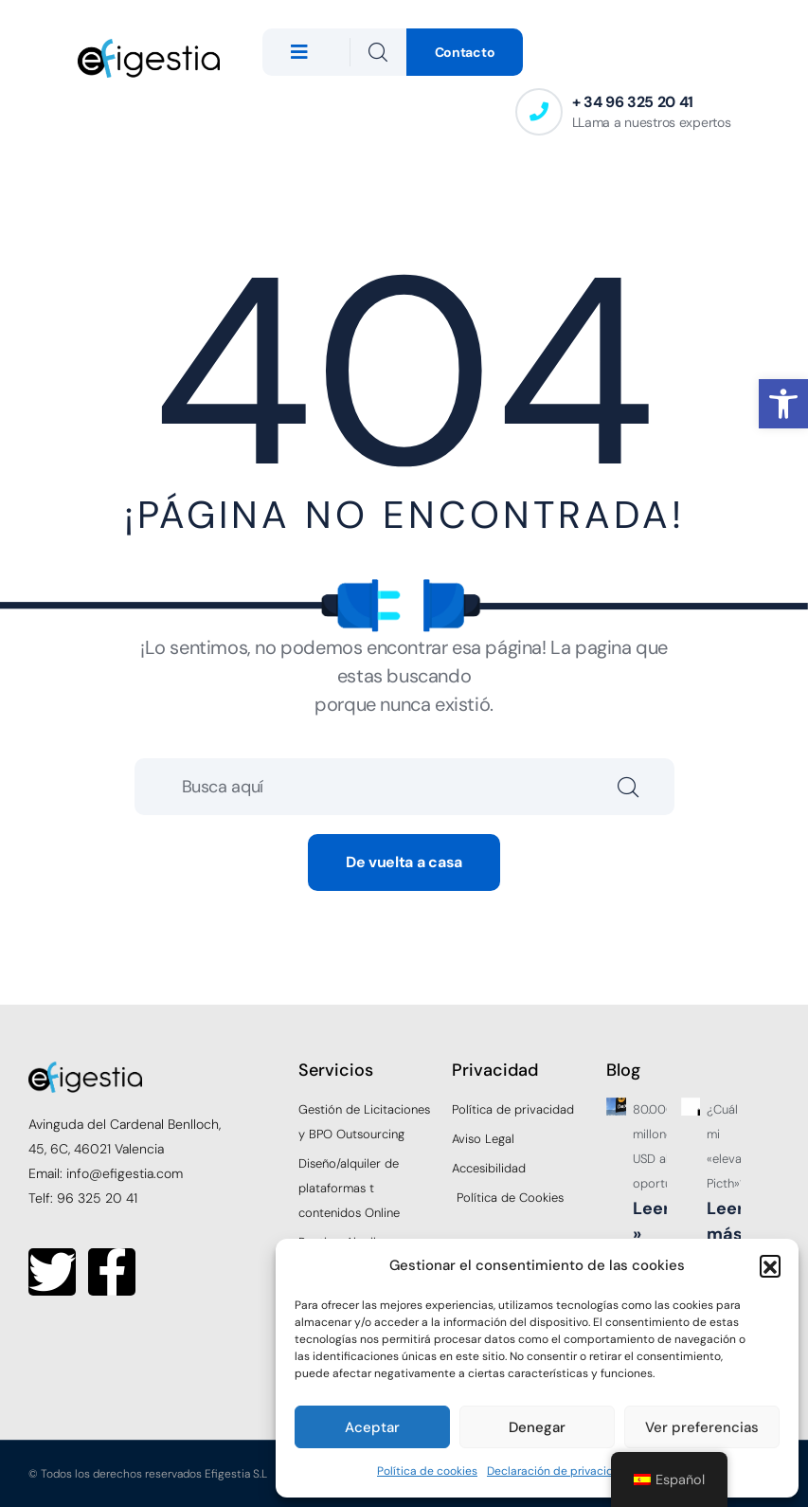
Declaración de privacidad (557, 1471)
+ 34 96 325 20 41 (633, 102)
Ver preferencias (702, 1427)
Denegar (537, 1427)
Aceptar (372, 1427)
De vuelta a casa (404, 862)
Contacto (465, 52)
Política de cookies (427, 1471)
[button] (783, 403)
